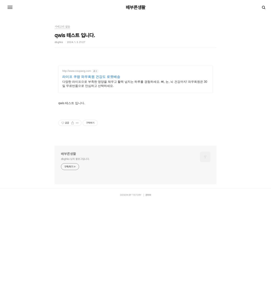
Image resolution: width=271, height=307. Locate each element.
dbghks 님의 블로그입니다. (75, 211)
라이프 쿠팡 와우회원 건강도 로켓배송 (91, 77)
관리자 (148, 247)
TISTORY (136, 247)
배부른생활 (135, 7)
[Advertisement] (135, 136)
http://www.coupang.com (76, 70)
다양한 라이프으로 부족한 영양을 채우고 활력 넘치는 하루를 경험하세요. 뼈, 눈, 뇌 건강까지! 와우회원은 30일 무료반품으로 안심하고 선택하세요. (134, 83)
